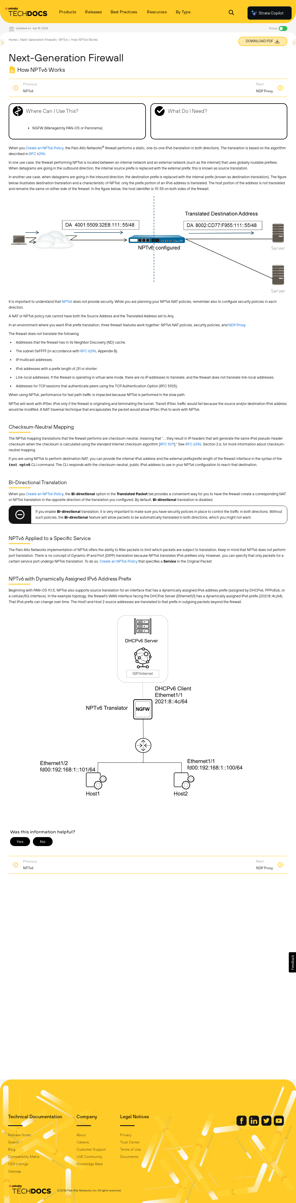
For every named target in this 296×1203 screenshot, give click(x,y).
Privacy (125, 1135)
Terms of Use (130, 1149)
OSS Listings (18, 1164)
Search (13, 1142)
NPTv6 (63, 39)
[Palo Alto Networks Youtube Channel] (279, 1124)
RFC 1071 (167, 444)
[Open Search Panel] (231, 13)
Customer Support (91, 1149)
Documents (129, 1157)
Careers (83, 1142)
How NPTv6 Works (84, 39)
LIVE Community (89, 1157)
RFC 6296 (37, 154)
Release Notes (19, 1135)
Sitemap (14, 1171)
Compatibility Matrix (23, 1157)
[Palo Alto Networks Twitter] (266, 1124)
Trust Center (130, 1142)
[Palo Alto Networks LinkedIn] (254, 1124)
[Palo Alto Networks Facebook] (242, 1124)
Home (13, 39)
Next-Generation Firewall (37, 39)
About (81, 1135)
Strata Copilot (267, 13)
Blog (11, 1149)
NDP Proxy (236, 325)
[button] (292, 962)
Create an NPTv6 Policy (45, 148)
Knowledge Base (90, 1164)
